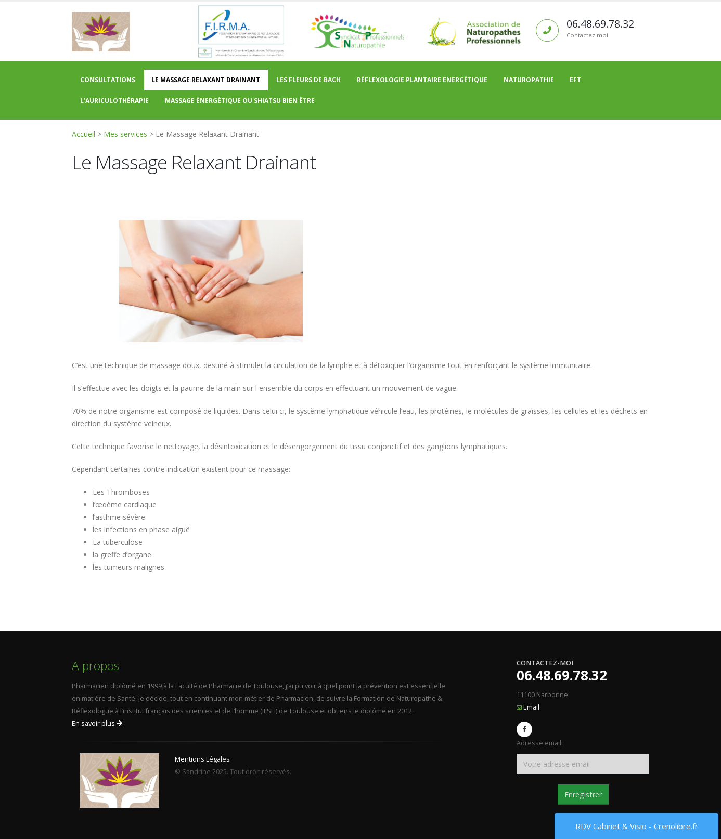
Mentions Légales (202, 759)
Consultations (107, 79)
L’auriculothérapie (114, 100)
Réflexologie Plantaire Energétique (422, 79)
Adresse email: (540, 743)
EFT (575, 79)
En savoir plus (97, 723)
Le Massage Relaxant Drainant (205, 79)
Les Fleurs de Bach (308, 79)
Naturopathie (529, 79)
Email (531, 707)
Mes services (125, 134)
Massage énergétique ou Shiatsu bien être (240, 100)
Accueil (83, 134)
